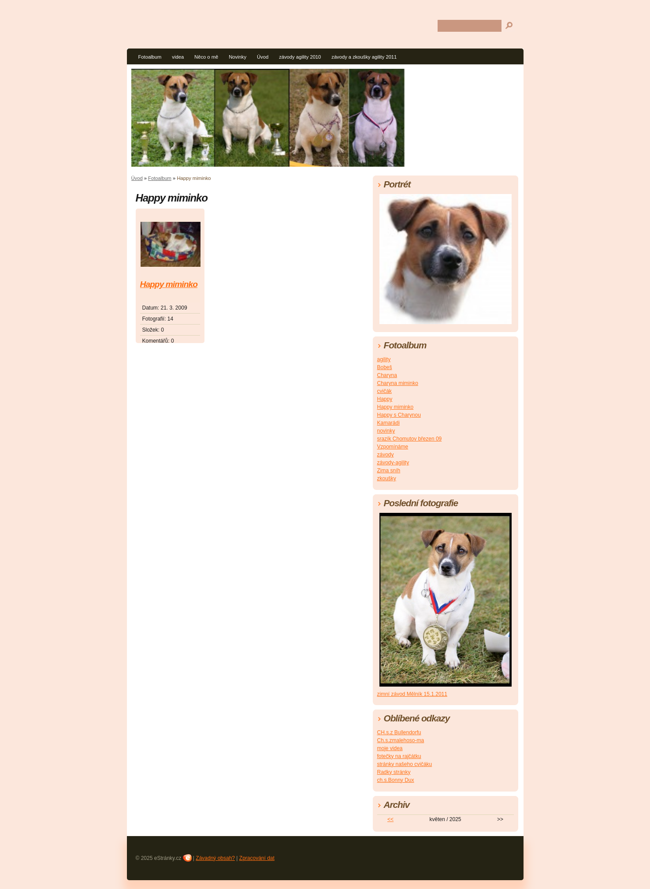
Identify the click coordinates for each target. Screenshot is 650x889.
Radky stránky (394, 772)
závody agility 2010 (300, 57)
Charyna (387, 375)
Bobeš (384, 367)
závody (385, 455)
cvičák (384, 391)
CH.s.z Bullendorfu (399, 732)
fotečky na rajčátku (399, 756)
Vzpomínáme (393, 447)
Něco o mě (206, 57)
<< (390, 819)
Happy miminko (168, 284)
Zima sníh (389, 470)
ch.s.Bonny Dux (395, 780)
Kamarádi (388, 423)
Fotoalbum (150, 57)
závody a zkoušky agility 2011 (364, 57)
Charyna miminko (397, 383)
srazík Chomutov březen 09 (409, 439)
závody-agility (393, 462)
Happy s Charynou (399, 415)
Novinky (237, 57)
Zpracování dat (257, 858)
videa (178, 57)
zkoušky (386, 478)
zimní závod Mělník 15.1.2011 (412, 694)
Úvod (262, 57)
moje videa (390, 748)
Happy (385, 399)
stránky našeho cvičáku (404, 764)
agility (384, 359)
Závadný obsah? (215, 858)
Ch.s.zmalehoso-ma (400, 740)
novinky (386, 431)
